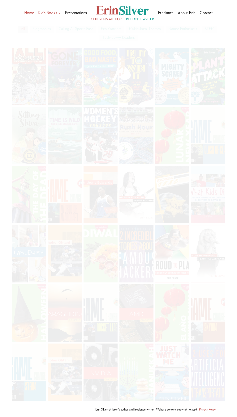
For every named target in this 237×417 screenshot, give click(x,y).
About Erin (187, 13)
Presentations (76, 13)
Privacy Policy (207, 409)
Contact (206, 13)
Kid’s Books (47, 13)
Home (29, 13)
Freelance (166, 13)
